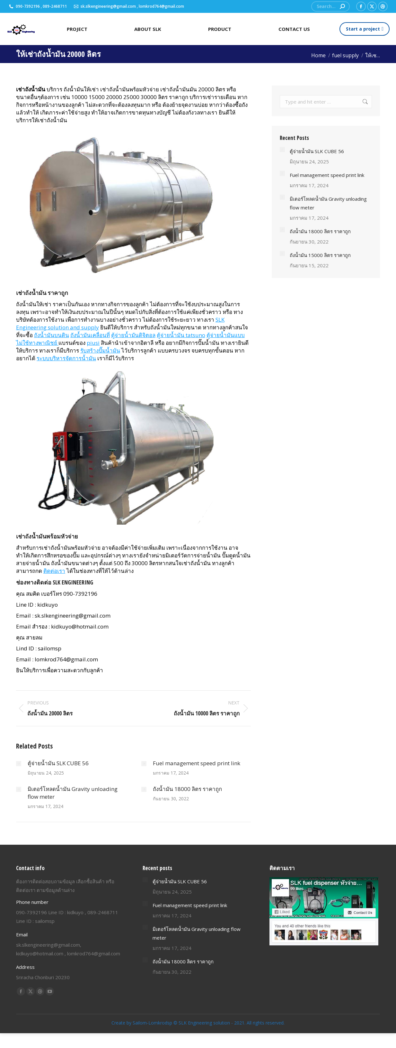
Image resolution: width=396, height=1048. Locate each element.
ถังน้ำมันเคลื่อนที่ (90, 335)
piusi (93, 342)
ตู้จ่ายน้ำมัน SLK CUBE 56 (58, 763)
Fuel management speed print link (196, 763)
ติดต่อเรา (54, 571)
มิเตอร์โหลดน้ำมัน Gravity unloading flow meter (73, 792)
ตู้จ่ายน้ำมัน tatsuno (181, 335)
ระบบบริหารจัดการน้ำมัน (66, 358)
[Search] (330, 6)
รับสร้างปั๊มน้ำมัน (100, 350)
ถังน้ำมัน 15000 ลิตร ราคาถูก (320, 255)
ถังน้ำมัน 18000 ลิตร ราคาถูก (187, 789)
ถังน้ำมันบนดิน (51, 335)
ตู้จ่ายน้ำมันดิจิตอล (133, 335)
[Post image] (18, 763)
